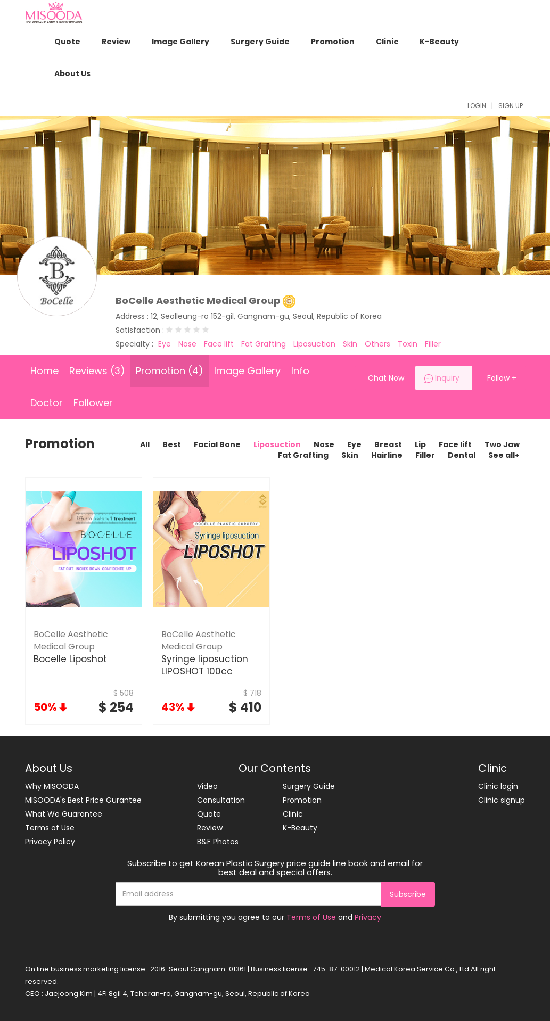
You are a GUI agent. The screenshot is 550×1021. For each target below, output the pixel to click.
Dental (461, 455)
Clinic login (498, 786)
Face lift (455, 444)
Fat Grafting (303, 455)
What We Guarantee (63, 814)
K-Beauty (439, 41)
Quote (67, 41)
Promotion (333, 41)
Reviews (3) (97, 370)
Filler (425, 455)
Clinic (387, 41)
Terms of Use (50, 827)
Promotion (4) (169, 370)
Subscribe (408, 894)
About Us (72, 73)
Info (300, 370)
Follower (93, 402)
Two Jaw (502, 444)
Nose (324, 444)
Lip (420, 444)
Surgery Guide (260, 41)
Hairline (387, 455)
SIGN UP (510, 105)
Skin (349, 455)
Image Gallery (180, 41)
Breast (388, 444)
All (145, 444)
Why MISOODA (52, 786)
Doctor (46, 402)
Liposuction (277, 444)
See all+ (504, 455)
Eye (354, 444)
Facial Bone (217, 444)
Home (44, 370)
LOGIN (476, 105)
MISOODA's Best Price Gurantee (83, 800)
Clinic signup (501, 800)
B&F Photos (218, 841)
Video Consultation (221, 793)
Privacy (368, 917)
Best (171, 444)
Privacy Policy (50, 841)
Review (116, 41)
